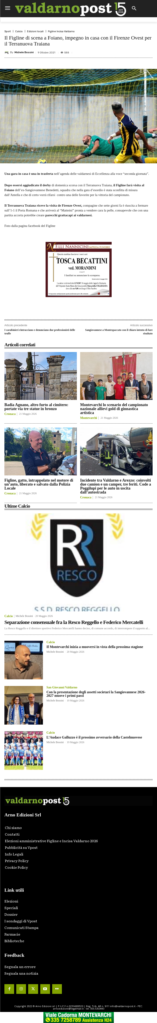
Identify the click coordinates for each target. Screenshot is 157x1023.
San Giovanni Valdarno (61, 687)
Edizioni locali (35, 31)
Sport (7, 31)
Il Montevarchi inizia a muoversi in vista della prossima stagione (94, 647)
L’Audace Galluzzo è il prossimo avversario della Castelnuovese (94, 737)
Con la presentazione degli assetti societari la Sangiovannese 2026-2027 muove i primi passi (96, 693)
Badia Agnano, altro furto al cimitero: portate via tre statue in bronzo (36, 407)
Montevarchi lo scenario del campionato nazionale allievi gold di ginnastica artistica (114, 409)
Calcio (19, 31)
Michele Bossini (24, 52)
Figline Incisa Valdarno (61, 31)
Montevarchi (88, 418)
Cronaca (10, 414)
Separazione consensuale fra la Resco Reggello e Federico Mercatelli (73, 622)
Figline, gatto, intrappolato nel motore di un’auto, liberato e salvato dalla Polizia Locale (38, 484)
